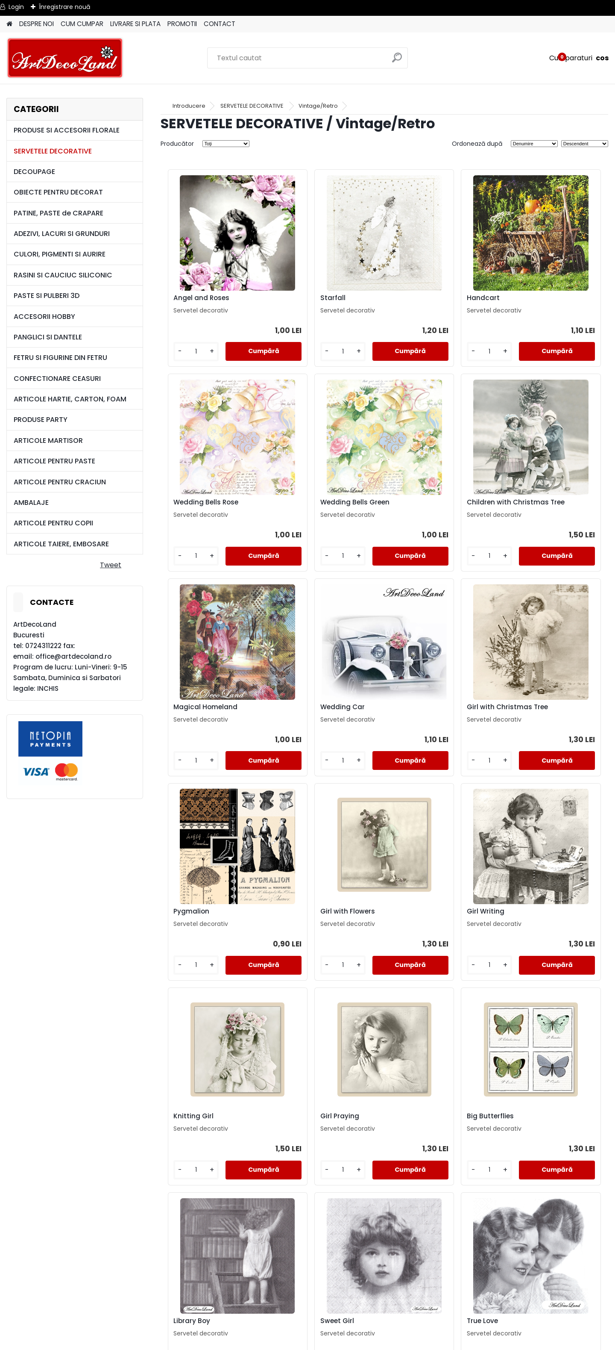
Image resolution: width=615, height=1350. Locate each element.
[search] (398, 61)
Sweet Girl (186, 1123)
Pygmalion (299, 714)
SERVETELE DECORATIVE (53, 151)
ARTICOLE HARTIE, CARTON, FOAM (70, 399)
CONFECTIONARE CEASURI (57, 378)
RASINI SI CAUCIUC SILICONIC (63, 275)
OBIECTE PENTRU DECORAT (58, 192)
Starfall (294, 298)
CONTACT (219, 23)
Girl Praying (300, 918)
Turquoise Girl (417, 1123)
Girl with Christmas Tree (210, 714)
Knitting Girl (190, 918)
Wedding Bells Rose (538, 298)
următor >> (399, 1219)
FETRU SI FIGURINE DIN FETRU (60, 358)
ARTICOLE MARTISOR (48, 440)
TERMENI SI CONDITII (307, 1287)
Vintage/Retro (318, 106)
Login (16, 7)
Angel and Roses (198, 298)
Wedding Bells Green (204, 505)
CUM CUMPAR (82, 23)
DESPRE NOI (36, 23)
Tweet (110, 565)
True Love (297, 1123)
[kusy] (186, 351)
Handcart (410, 298)
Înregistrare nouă (64, 7)
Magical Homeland (426, 505)
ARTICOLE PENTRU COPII (53, 523)
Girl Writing (524, 714)
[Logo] (65, 58)
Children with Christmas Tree (322, 506)
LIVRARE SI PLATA (135, 23)
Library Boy (524, 918)
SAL (307, 1318)
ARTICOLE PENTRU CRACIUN (60, 482)
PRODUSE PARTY (40, 419)
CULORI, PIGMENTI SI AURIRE (59, 254)
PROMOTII (182, 23)
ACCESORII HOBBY (44, 316)
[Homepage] (9, 24)
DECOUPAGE (34, 172)
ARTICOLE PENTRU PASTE (54, 461)
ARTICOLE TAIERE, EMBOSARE (61, 544)
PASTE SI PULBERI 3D (46, 296)
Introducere (189, 106)
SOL (308, 1328)
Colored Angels (531, 1123)
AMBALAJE (31, 502)
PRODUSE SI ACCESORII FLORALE (67, 130)
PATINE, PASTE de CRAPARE (58, 213)
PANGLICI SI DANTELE (48, 337)
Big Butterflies (417, 918)
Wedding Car (528, 505)
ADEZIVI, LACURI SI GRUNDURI (62, 234)
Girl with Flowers (421, 714)
